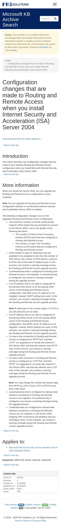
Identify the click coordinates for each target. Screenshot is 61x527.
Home (8, 60)
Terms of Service (23, 520)
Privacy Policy (39, 520)
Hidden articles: (33, 504)
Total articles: (11, 504)
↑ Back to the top (10, 145)
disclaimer (44, 47)
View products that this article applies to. (21, 139)
